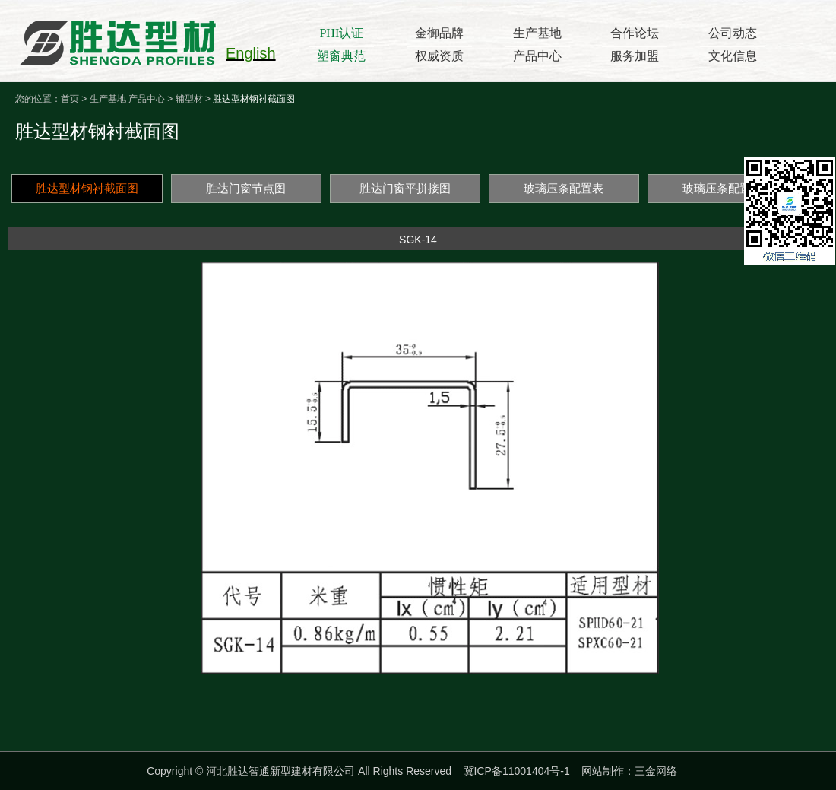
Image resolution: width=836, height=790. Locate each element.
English (251, 53)
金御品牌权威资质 (439, 44)
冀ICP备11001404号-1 (517, 771)
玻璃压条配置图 (722, 188)
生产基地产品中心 (537, 44)
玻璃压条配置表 (563, 188)
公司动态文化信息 (732, 44)
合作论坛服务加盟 (634, 44)
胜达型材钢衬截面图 (87, 188)
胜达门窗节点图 (246, 188)
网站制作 (602, 771)
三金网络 (656, 771)
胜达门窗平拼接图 (405, 188)
